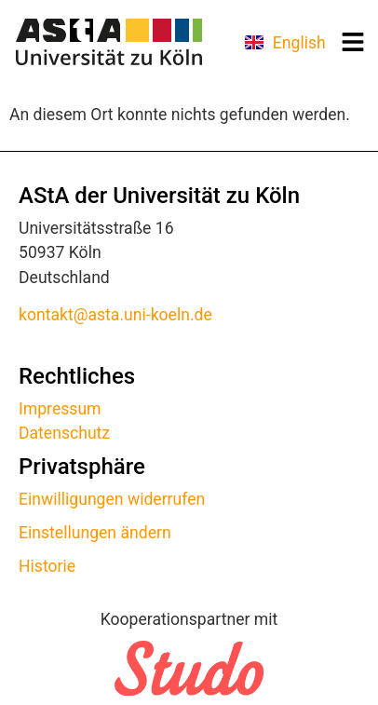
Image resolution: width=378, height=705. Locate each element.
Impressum (60, 409)
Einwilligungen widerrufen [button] (112, 499)
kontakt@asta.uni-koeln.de (115, 314)
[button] (353, 42)
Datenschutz (64, 433)
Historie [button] (47, 566)
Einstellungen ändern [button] (95, 532)
